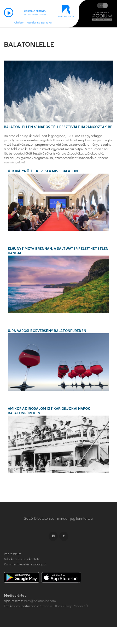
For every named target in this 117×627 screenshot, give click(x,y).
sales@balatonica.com (40, 601)
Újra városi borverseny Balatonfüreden (47, 331)
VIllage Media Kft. (75, 606)
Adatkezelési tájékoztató (22, 559)
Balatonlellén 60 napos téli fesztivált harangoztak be (58, 127)
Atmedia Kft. (48, 606)
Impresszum (12, 554)
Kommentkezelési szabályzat (25, 564)
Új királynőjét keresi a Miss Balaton (43, 171)
